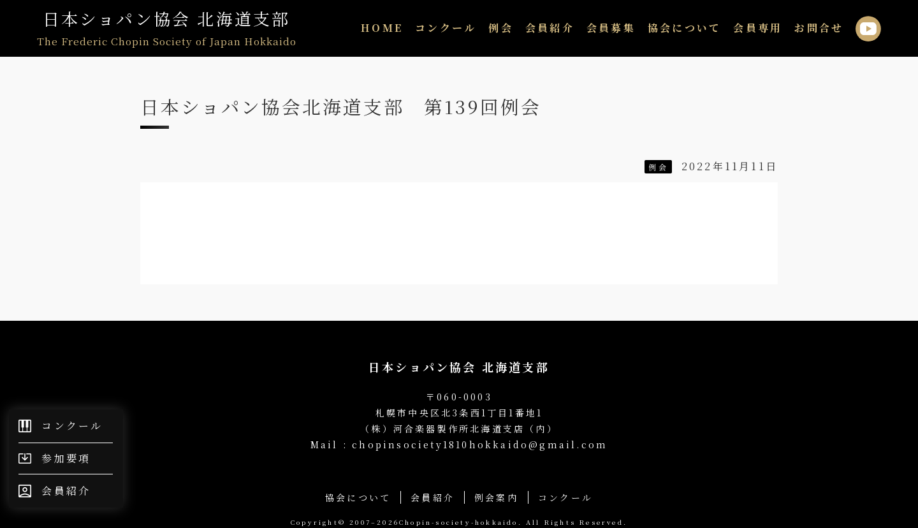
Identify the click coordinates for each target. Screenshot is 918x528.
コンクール (445, 27)
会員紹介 (549, 27)
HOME (382, 27)
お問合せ (818, 27)
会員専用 (757, 27)
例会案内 (496, 497)
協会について (684, 27)
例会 (500, 27)
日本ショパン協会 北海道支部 (166, 28)
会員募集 (611, 27)
